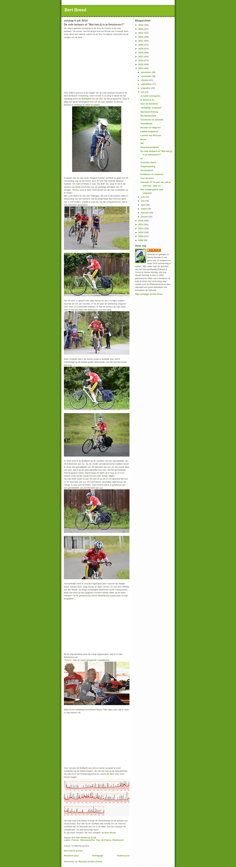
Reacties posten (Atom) (90, 861)
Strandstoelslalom (149, 147)
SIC (142, 143)
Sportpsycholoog (149, 112)
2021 (141, 41)
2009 (141, 236)
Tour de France (103, 840)
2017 (141, 56)
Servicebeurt (146, 170)
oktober (145, 80)
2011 (141, 228)
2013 (141, 220)
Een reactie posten (73, 850)
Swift (77, 187)
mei (143, 201)
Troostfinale (146, 123)
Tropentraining (147, 166)
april (143, 205)
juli (143, 92)
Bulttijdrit (86, 98)
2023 (141, 33)
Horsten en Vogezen (150, 127)
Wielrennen (118, 840)
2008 (141, 240)
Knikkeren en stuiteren (151, 174)
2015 (141, 64)
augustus (146, 88)
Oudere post (123, 855)
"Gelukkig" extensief (150, 107)
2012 (141, 224)
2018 (141, 52)
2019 (141, 48)
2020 (141, 44)
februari (145, 212)
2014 (141, 68)
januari (144, 216)
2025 (141, 25)
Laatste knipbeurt (149, 131)
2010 (141, 232)
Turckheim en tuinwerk (151, 119)
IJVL (101, 98)
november (146, 76)
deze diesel (110, 832)
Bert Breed (75, 9)
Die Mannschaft (148, 116)
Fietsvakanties (87, 840)
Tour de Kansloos (149, 104)
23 (141, 158)
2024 (141, 29)
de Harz (110, 774)
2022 (141, 37)
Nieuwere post (71, 855)
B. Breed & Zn (147, 100)
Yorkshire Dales (148, 162)
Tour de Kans (147, 178)
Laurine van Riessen (150, 135)
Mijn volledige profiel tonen (149, 294)
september (146, 84)
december (146, 72)
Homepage (97, 855)
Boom (143, 139)
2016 (141, 60)
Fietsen (75, 840)
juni (143, 197)
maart (144, 209)
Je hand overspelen (150, 96)
